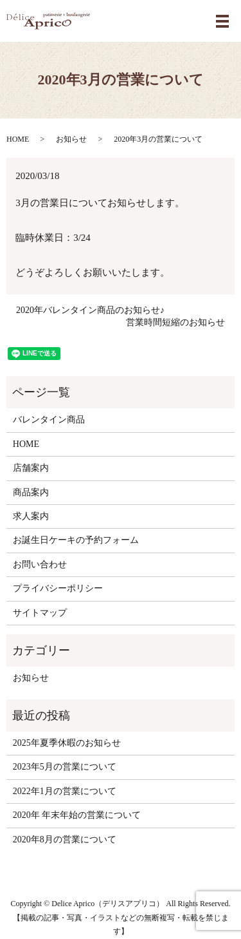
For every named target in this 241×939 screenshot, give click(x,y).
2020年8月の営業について (64, 839)
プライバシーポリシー (58, 588)
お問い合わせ (40, 564)
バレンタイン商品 (49, 419)
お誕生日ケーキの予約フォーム (76, 540)
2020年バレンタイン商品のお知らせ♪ (90, 310)
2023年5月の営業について (64, 767)
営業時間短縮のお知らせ (175, 322)
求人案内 (31, 516)
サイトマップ (40, 613)
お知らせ (71, 139)
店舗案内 (31, 468)
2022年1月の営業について (64, 791)
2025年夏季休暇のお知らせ (67, 743)
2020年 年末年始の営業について (77, 815)
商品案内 (31, 492)
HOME (17, 139)
